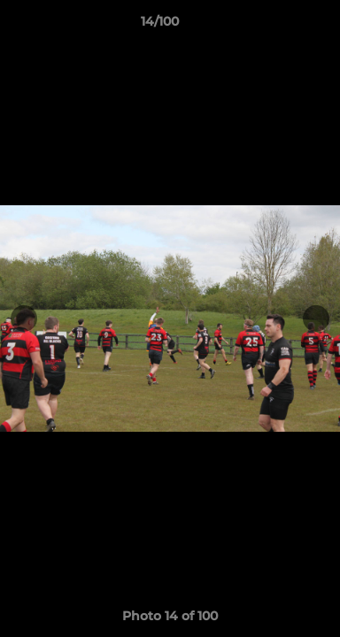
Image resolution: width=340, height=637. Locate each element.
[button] (276, 26)
